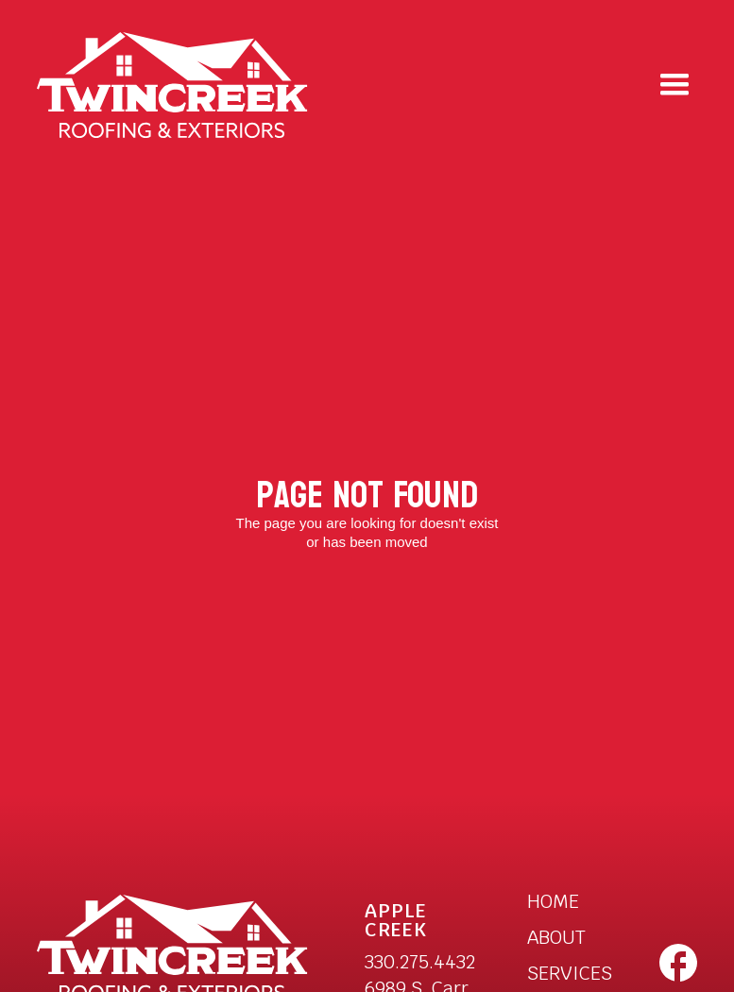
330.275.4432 (420, 961)
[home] (172, 85)
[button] (674, 85)
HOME (553, 901)
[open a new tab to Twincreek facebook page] (678, 963)
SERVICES (569, 973)
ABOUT (556, 937)
